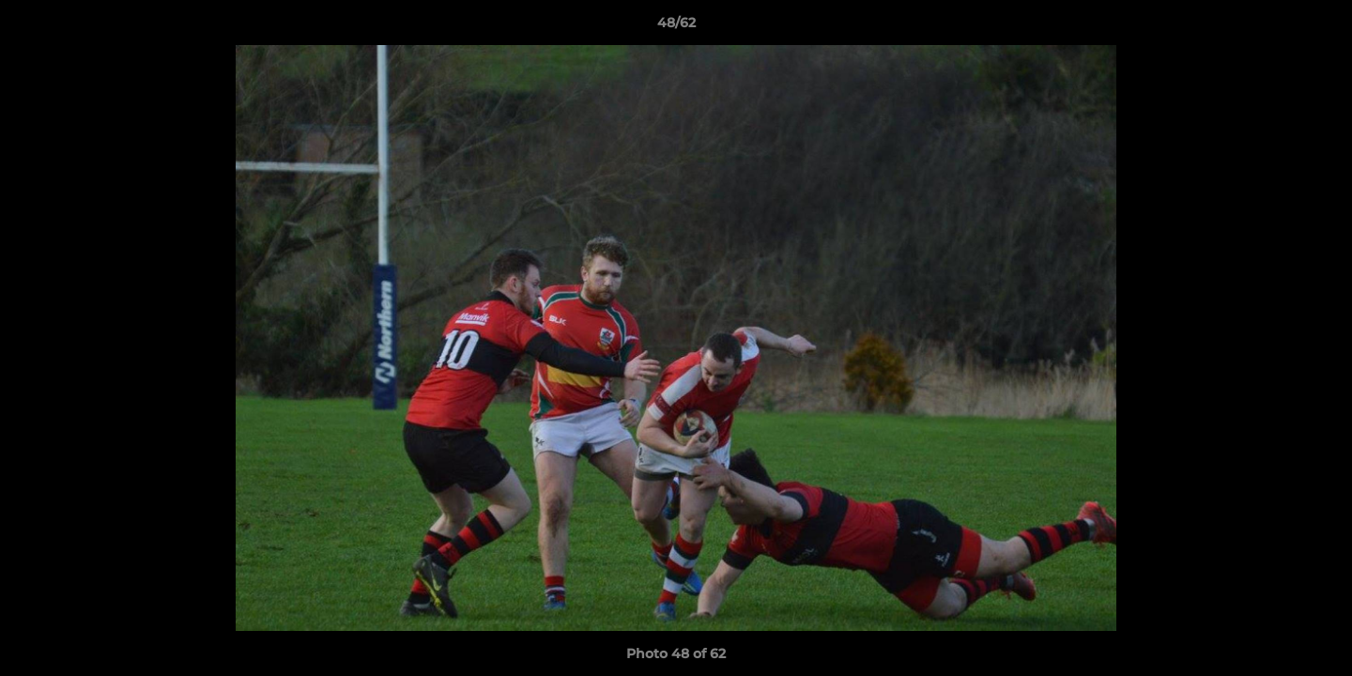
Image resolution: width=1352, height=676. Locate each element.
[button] (1318, 27)
